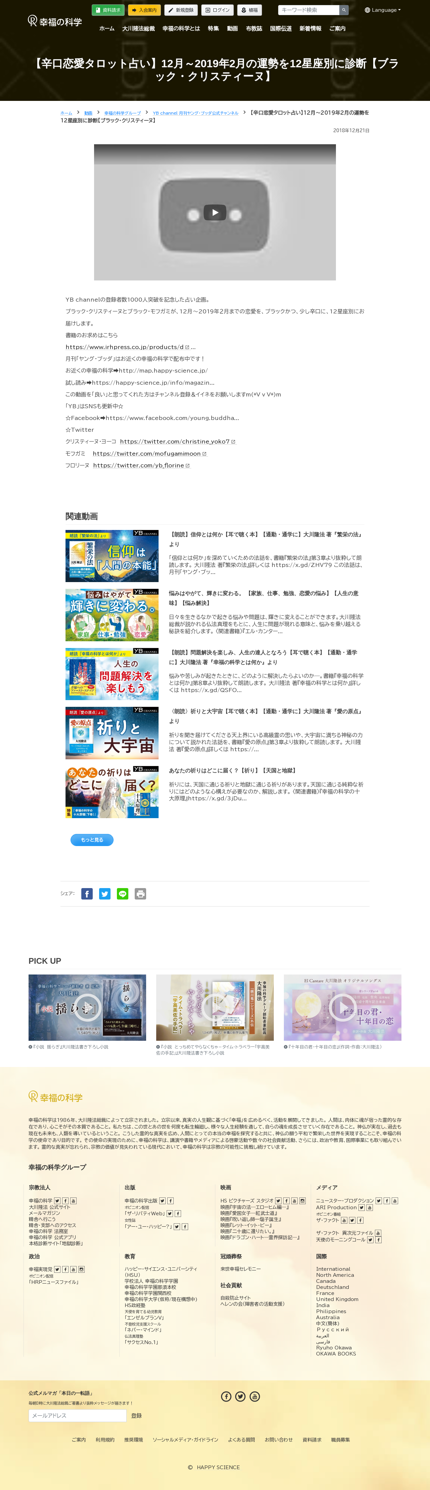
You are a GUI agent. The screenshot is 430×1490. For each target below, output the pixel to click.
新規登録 (181, 10)
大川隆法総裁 (138, 28)
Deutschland (332, 1287)
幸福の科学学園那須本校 (150, 1287)
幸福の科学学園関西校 (148, 1293)
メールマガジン (44, 1213)
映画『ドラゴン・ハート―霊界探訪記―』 (259, 1237)
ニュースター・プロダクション (345, 1200)
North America (335, 1275)
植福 (250, 10)
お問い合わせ (279, 1440)
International (333, 1269)
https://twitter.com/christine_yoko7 (178, 441)
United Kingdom (337, 1299)
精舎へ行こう (42, 1219)
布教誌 (254, 28)
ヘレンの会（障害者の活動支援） (252, 1304)
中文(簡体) (328, 1323)
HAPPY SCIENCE (218, 1467)
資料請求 (108, 10)
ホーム (106, 28)
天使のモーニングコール (341, 1239)
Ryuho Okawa (334, 1347)
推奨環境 (133, 1440)
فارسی (323, 1341)
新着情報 (310, 28)
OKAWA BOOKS (336, 1353)
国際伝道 (281, 28)
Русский (332, 1329)
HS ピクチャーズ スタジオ (246, 1200)
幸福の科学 (40, 1200)
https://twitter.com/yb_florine (142, 465)
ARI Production (336, 1207)
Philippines (331, 1311)
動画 (232, 28)
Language (381, 10)
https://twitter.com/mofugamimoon (150, 453)
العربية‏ (322, 1335)
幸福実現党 (40, 1269)
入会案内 (144, 10)
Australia (328, 1317)
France (325, 1293)
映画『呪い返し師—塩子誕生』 (250, 1219)
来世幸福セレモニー (240, 1269)
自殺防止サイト (235, 1298)
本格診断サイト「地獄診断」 (56, 1243)
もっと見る (92, 840)
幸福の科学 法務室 (48, 1231)
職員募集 (340, 1440)
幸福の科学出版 (141, 1200)
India (323, 1305)
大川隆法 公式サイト (50, 1207)
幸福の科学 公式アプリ (52, 1237)
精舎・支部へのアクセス (52, 1225)
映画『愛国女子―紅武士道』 (248, 1213)
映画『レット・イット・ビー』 (245, 1225)
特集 (213, 28)
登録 (136, 1415)
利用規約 (105, 1440)
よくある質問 (241, 1440)
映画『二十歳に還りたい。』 (247, 1231)
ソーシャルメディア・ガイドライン (185, 1440)
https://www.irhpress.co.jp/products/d (128, 347)
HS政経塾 (135, 1305)
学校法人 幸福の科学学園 (151, 1281)
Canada (326, 1281)
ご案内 (337, 28)
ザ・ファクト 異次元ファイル (344, 1233)
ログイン (217, 10)
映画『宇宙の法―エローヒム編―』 (254, 1207)
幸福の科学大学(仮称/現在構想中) (161, 1299)
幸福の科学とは (181, 28)
